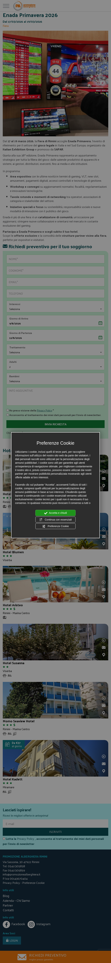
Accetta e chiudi (55, 513)
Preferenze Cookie (55, 526)
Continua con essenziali (55, 519)
